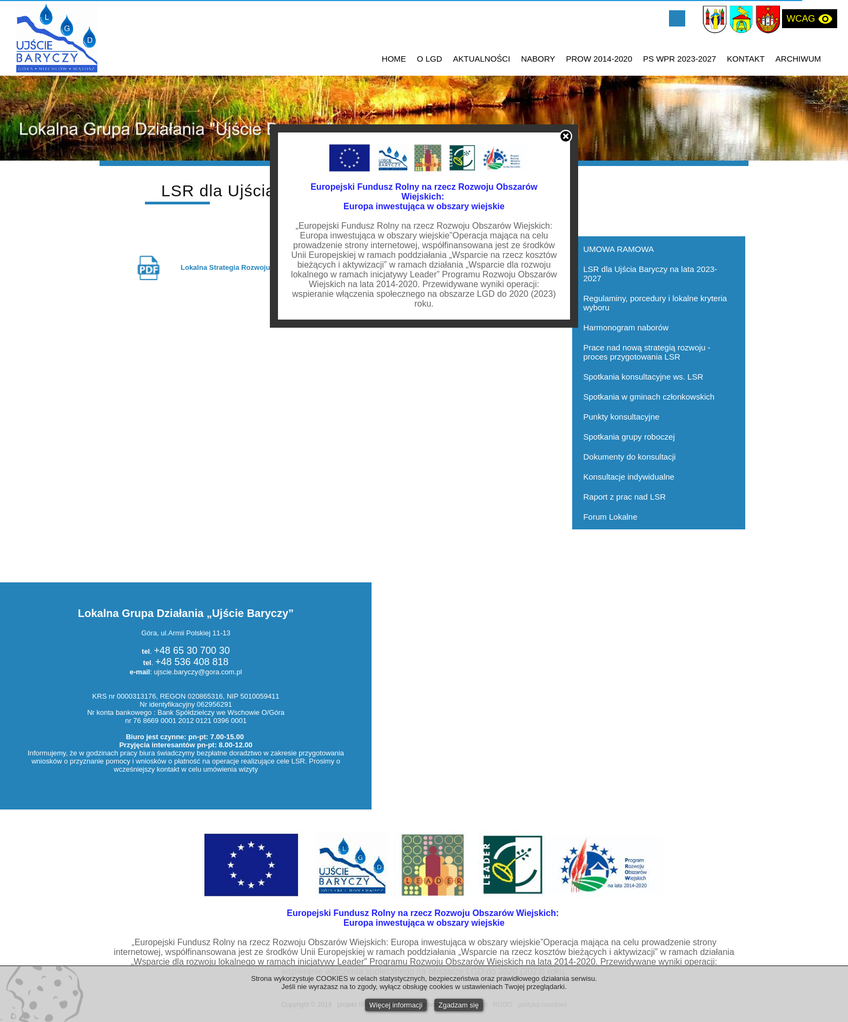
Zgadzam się (459, 1005)
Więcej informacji (395, 1005)
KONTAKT (746, 58)
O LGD (429, 58)
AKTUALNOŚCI (482, 58)
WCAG (809, 18)
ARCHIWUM (798, 58)
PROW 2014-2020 (599, 58)
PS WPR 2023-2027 (679, 58)
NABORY (538, 58)
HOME (394, 58)
